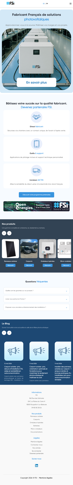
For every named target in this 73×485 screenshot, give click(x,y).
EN (47, 3)
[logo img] (10, 3)
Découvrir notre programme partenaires (36, 195)
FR (43, 3)
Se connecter (36, 451)
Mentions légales (45, 478)
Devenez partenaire (36, 453)
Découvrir (11, 265)
